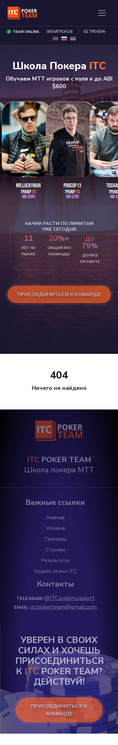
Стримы (55, 549)
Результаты (55, 560)
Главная (55, 517)
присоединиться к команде (59, 294)
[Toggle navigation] (101, 13)
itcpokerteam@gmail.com (64, 607)
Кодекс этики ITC (55, 571)
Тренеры (55, 539)
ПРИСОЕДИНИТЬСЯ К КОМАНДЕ (59, 710)
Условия (55, 528)
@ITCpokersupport (69, 598)
